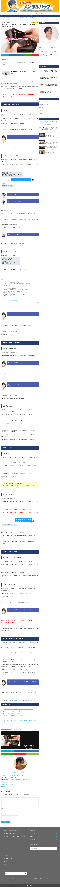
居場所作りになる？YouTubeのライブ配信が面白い (48, 147)
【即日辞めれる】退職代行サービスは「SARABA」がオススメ (16, 715)
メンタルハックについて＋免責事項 (29, 878)
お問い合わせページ (16, 700)
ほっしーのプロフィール (7, 858)
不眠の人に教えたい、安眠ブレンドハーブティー (13, 711)
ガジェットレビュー (43, 110)
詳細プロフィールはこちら (7, 784)
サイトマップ (45, 878)
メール (2, 812)
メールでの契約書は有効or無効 (12, 300)
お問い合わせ (42, 13)
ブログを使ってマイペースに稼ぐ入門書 (11, 718)
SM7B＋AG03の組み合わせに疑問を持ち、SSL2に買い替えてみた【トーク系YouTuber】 (48, 136)
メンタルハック (10, 882)
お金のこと (28, 13)
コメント (3, 796)
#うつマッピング (4, 782)
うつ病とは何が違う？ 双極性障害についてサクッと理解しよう (14, 836)
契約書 (17, 729)
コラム (23, 13)
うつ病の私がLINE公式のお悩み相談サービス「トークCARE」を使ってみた (18, 709)
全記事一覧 (5, 861)
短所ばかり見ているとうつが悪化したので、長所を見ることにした (48, 123)
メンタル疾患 (18, 13)
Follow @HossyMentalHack (20, 772)
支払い (20, 729)
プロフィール (38, 13)
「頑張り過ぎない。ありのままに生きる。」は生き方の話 (48, 152)
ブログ (25, 13)
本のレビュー (33, 13)
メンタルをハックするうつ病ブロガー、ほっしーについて (11, 878)
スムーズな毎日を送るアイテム (30, 15)
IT (20, 13)
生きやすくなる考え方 (34, 833)
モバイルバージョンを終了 (30, 885)
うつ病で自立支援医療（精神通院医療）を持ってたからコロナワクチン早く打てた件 (48, 129)
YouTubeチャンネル (6, 786)
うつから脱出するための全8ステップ (10, 833)
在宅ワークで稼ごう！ (6, 729)
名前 (2, 808)
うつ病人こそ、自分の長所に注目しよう (11, 713)
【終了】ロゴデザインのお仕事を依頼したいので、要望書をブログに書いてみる (48, 142)
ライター (12, 729)
